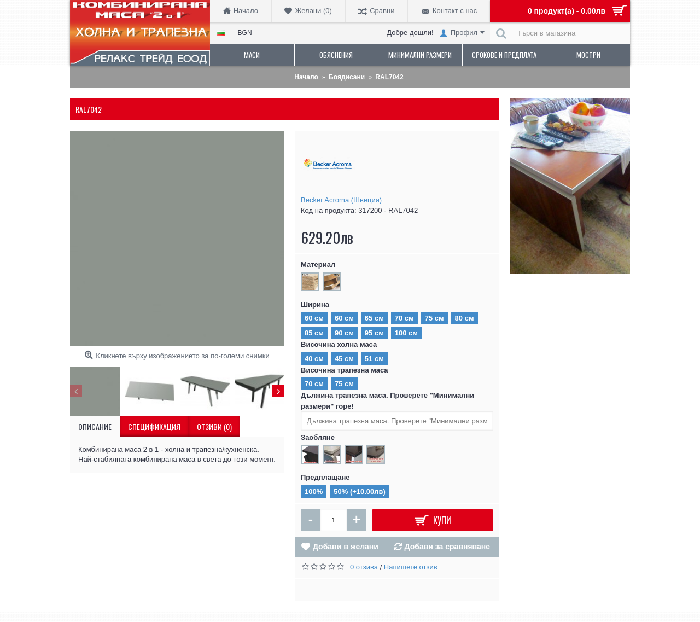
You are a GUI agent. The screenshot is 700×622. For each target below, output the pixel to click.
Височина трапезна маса (344, 370)
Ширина (315, 304)
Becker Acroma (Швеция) (341, 200)
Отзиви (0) (214, 426)
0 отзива (364, 567)
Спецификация (154, 426)
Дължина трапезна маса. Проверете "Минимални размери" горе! (387, 400)
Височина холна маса (339, 344)
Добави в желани (345, 546)
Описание (95, 426)
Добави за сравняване (448, 546)
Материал (318, 264)
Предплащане (325, 477)
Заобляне (318, 437)
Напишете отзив (411, 567)
